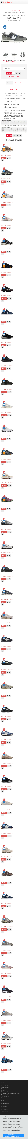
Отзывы (3, 1098)
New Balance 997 (4, 1111)
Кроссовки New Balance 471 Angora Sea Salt (12, 810)
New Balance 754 (4, 1108)
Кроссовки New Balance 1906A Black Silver (12, 786)
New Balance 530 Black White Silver (10, 997)
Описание (9, 83)
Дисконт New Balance (5, 1085)
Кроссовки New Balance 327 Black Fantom (11, 459)
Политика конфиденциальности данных (10, 1094)
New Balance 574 (4, 1106)
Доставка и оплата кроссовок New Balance (10, 1093)
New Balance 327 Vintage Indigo (9, 739)
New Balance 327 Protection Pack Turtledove (12, 693)
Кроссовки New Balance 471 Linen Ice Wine (12, 973)
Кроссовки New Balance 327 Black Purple (11, 646)
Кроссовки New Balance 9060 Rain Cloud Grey (12, 1043)
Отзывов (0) (18, 83)
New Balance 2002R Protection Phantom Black (12, 365)
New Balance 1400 (5, 1103)
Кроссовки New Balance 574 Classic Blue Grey (12, 903)
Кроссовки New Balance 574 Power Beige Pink (12, 225)
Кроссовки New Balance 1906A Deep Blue (11, 1067)
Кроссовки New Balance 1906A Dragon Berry (12, 295)
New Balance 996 (4, 1109)
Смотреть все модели (10, 61)
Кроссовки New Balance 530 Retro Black (11, 716)
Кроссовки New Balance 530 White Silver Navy (12, 202)
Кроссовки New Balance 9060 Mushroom (11, 155)
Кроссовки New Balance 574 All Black (10, 272)
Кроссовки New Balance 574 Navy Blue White (12, 319)
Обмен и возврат (5, 1096)
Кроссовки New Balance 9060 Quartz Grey (11, 412)
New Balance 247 (4, 1105)
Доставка (20, 86)
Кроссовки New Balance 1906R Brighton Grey (12, 529)
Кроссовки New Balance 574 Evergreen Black (12, 342)
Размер (5, 66)
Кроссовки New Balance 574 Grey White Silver (12, 950)
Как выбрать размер (10, 86)
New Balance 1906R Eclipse (8, 599)
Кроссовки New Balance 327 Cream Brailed (12, 623)
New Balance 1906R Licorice (8, 926)
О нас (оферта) (4, 1091)
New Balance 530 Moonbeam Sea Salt (10, 856)
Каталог (3, 1088)
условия (4, 1130)
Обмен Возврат (14, 89)
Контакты (3, 1090)
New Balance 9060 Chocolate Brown (10, 880)
